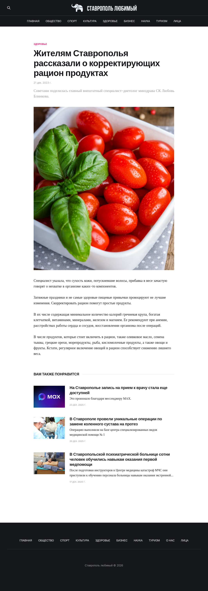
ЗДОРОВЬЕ (110, 21)
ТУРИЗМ (161, 21)
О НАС (170, 540)
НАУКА (145, 21)
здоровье (40, 44)
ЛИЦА (177, 21)
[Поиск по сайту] (9, 8)
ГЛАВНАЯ (33, 21)
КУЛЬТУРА (89, 21)
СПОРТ (72, 21)
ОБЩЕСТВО (53, 21)
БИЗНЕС (129, 21)
